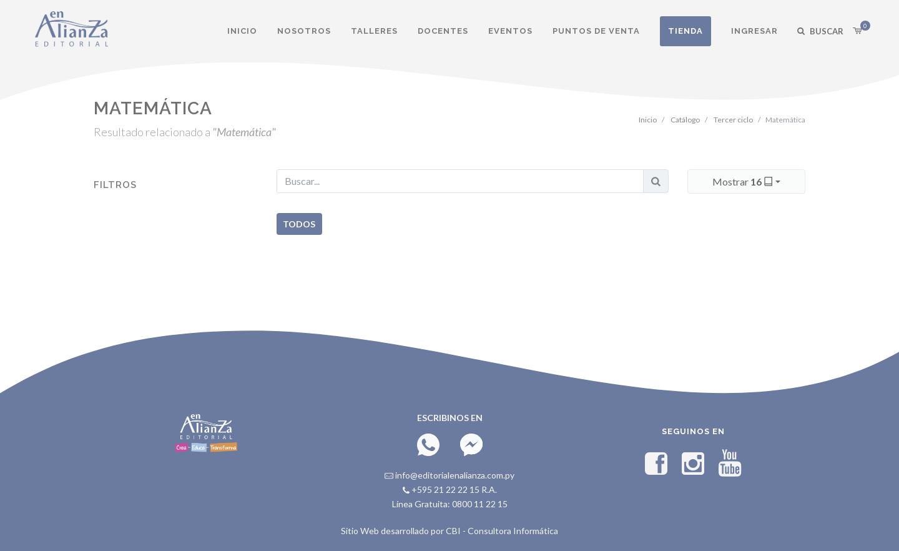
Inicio (648, 119)
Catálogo (685, 119)
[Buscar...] (460, 181)
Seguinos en (693, 431)
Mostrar (743, 181)
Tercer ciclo (733, 119)
